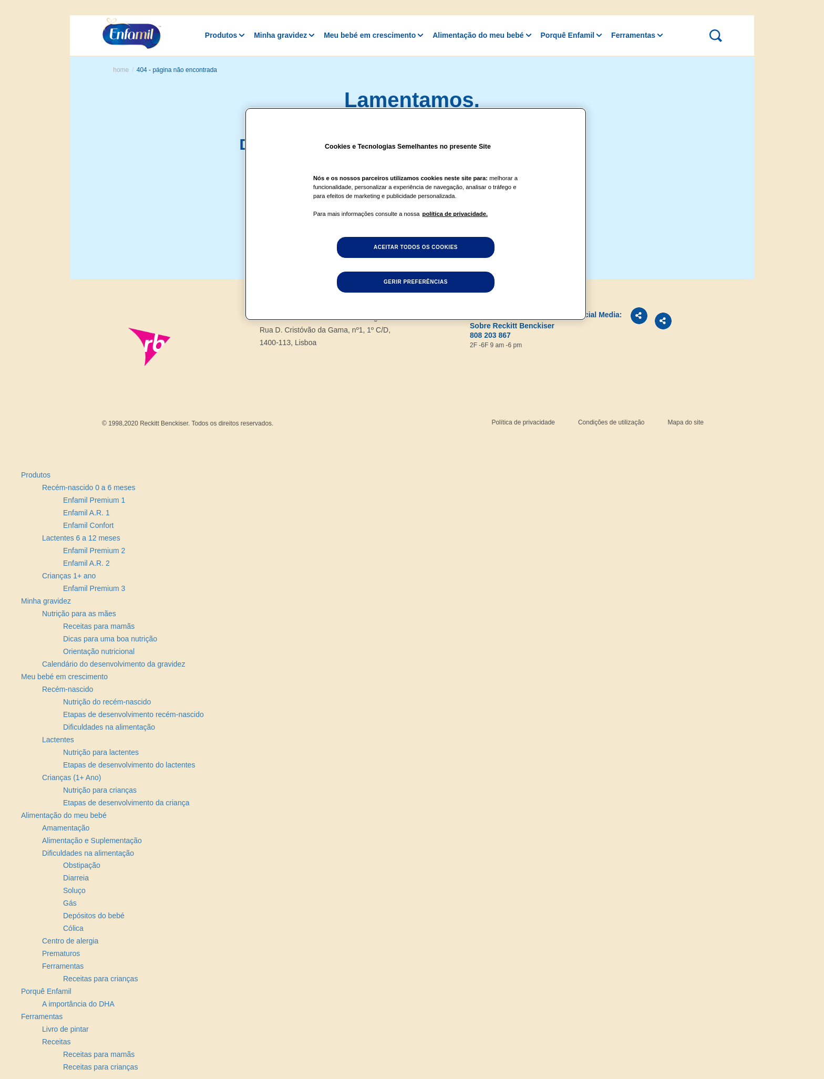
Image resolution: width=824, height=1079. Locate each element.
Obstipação (81, 865)
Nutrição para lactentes (101, 752)
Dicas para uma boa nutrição (110, 639)
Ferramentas (633, 35)
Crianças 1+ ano (69, 576)
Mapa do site (685, 422)
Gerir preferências (416, 282)
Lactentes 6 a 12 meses (81, 538)
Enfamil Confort (88, 525)
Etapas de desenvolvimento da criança (126, 802)
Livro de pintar (65, 1029)
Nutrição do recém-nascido (107, 702)
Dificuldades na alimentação (109, 727)
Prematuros (61, 953)
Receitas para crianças (100, 978)
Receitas (56, 1042)
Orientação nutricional (99, 651)
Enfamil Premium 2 (94, 550)
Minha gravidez (280, 35)
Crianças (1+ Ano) (71, 777)
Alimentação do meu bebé (477, 35)
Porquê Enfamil (568, 35)
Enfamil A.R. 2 (86, 563)
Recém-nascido (67, 689)
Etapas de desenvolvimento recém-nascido (133, 714)
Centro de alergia (70, 941)
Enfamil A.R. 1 (86, 513)
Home (121, 70)
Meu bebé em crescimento (370, 35)
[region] (415, 214)
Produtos (221, 35)
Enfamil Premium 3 (94, 588)
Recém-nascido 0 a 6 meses (88, 487)
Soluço (74, 890)
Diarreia (76, 878)
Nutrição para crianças (100, 790)
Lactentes (58, 739)
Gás (70, 903)
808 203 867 (490, 335)
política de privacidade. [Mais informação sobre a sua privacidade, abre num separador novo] (455, 214)
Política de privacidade (523, 422)
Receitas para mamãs (99, 626)
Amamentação (65, 828)
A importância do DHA (78, 1004)
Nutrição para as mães (79, 613)
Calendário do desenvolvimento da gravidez (113, 664)
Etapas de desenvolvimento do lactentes (129, 765)
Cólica (73, 928)
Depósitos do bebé (94, 915)
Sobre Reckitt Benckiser (512, 325)
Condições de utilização (611, 422)
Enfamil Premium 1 (94, 500)
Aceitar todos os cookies (416, 247)
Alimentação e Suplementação (92, 840)
